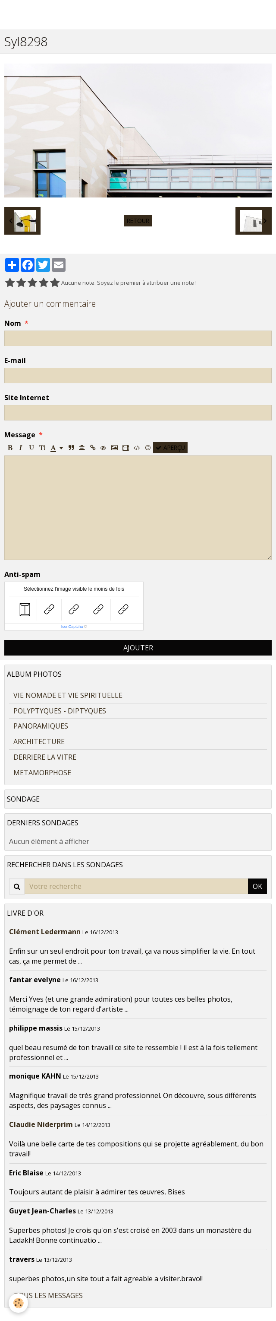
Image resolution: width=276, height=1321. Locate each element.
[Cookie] (18, 1303)
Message (19, 434)
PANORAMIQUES (40, 726)
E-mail (15, 360)
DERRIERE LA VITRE (44, 757)
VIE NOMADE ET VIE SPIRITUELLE (67, 695)
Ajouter (138, 648)
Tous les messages (48, 1295)
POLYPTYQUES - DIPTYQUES (59, 711)
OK (257, 886)
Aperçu (170, 447)
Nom (12, 323)
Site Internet (26, 397)
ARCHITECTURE (39, 741)
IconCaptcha (72, 626)
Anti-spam (22, 574)
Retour (138, 220)
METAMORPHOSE (42, 772)
